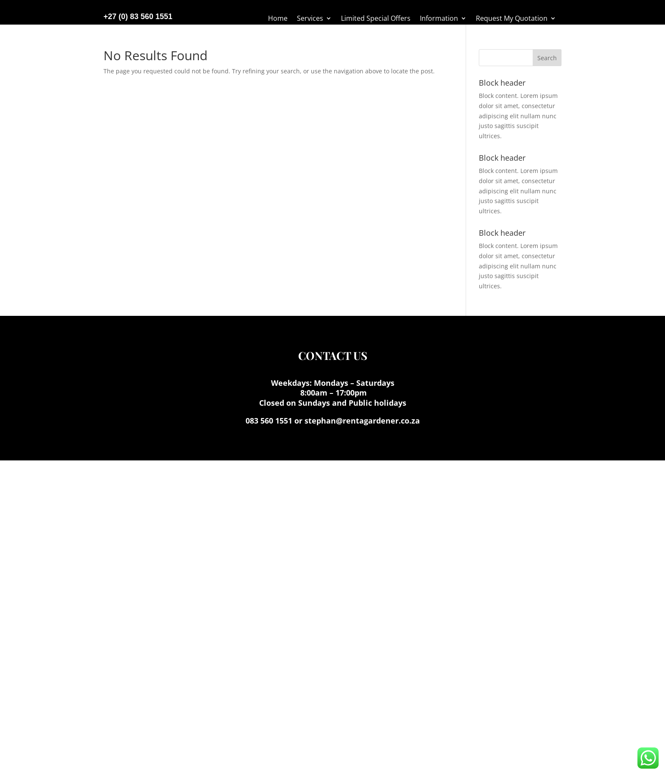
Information (439, 19)
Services (310, 19)
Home (278, 19)
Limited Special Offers (376, 19)
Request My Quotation (512, 19)
